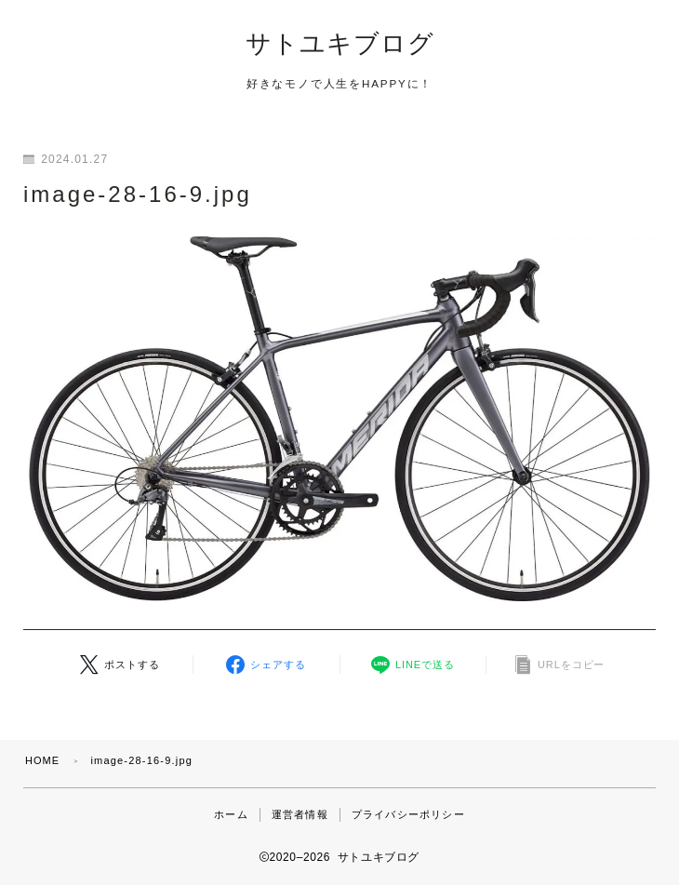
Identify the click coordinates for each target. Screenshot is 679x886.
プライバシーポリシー (408, 815)
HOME (42, 761)
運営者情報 (300, 815)
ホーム (231, 815)
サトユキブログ (340, 45)
